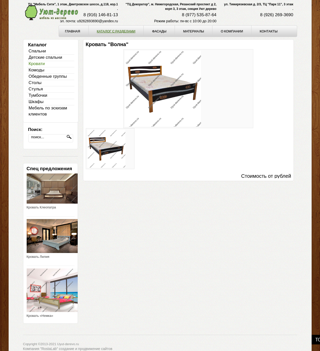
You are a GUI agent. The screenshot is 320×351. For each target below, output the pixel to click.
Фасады (159, 31)
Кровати (37, 63)
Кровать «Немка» (40, 316)
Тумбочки (38, 95)
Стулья (36, 89)
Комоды (36, 70)
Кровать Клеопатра (41, 207)
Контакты (269, 31)
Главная (72, 31)
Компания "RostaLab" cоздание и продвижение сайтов (67, 349)
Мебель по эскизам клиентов (48, 111)
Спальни (37, 51)
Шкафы (36, 101)
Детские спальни (45, 57)
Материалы (193, 31)
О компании (232, 31)
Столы (35, 82)
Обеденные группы (48, 76)
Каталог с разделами (116, 31)
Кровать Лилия (38, 257)
